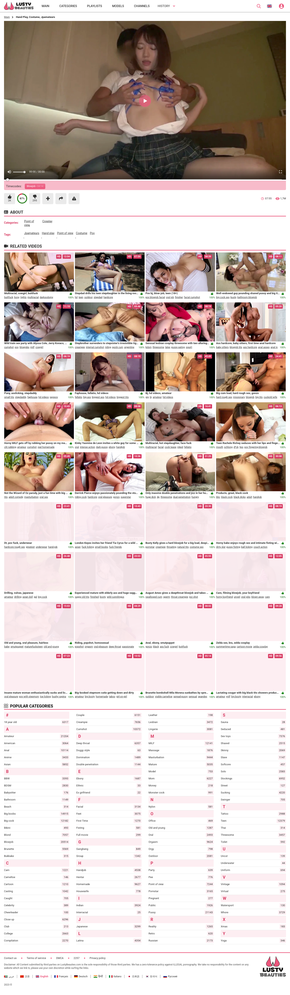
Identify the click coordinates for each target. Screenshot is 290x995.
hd (76, 297)
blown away (257, 597)
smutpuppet (16, 646)
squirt (189, 347)
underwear (41, 547)
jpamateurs (31, 233)
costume (81, 233)
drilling (18, 597)
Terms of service (36, 958)
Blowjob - (35, 186)
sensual (193, 696)
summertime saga (226, 646)
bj (151, 397)
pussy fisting (233, 547)
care (267, 597)
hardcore (108, 297)
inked (180, 447)
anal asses (264, 347)
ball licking (247, 547)
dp (158, 497)
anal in (274, 347)
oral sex (44, 497)
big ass (87, 397)
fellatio (78, 397)
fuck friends (115, 547)
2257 (77, 958)
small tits (9, 397)
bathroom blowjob (247, 297)
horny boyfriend (224, 597)
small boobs (101, 547)
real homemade (46, 447)
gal (35, 597)
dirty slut (220, 547)
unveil (237, 597)
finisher (179, 297)
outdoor (88, 297)
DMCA (60, 958)
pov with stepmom (29, 696)
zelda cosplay (260, 646)
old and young (51, 646)
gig (147, 397)
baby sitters (222, 347)
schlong (228, 447)
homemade (102, 696)
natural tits (183, 547)
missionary (239, 397)
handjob (120, 447)
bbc (218, 497)
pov (92, 233)
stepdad (98, 297)
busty (233, 297)
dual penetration (182, 497)
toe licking (45, 696)
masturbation (31, 497)
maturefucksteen (34, 646)
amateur (157, 397)
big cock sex (222, 297)
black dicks (240, 497)
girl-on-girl (121, 696)
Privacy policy (98, 958)
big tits (259, 397)
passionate (128, 646)
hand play (48, 233)
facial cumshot (192, 297)
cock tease (170, 447)
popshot (79, 646)
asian (78, 547)
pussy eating (178, 347)
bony (16, 297)
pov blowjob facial (155, 297)
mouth (219, 447)
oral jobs (245, 597)
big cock (42, 597)
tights (23, 297)
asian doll (27, 597)
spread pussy (180, 696)
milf (32, 347)
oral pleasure (105, 497)
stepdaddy (20, 397)
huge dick (151, 497)
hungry (195, 497)
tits (6, 497)
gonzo (116, 497)
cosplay (47, 221)
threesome (158, 347)
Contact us (10, 958)
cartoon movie (244, 646)
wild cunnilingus (115, 597)
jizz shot (193, 597)
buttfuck (8, 297)
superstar (126, 497)
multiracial (33, 297)
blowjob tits (236, 347)
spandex (202, 696)
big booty (90, 696)
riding (108, 347)
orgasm (89, 646)
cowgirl (39, 347)
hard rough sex (224, 397)
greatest (30, 547)
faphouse (32, 397)
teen (81, 297)
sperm (166, 597)
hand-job (52, 547)
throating (171, 547)
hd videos (43, 397)
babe (6, 646)
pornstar (150, 547)
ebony (112, 447)
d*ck (236, 447)
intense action (87, 447)
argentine (129, 347)
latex (167, 347)
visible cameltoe (163, 696)
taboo (112, 696)
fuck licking (88, 547)
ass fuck (164, 646)
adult (249, 497)
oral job (170, 297)
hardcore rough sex (14, 547)
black (156, 646)
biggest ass (98, 397)
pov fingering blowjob (255, 447)
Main (7, 17)
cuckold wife (270, 397)
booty (103, 597)
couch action (260, 547)
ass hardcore (250, 347)
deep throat (115, 646)
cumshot (9, 347)
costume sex (196, 547)
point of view (29, 223)
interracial (247, 696)
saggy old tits (82, 597)
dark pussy (102, 447)
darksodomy (46, 297)
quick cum (117, 347)
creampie (80, 347)
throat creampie (179, 597)
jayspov (54, 397)
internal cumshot (95, 347)
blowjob (250, 397)
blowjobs (24, 347)
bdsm (149, 347)
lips (241, 447)
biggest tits (123, 397)
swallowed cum (154, 597)
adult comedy (16, 497)
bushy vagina (59, 696)
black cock (227, 497)
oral (77, 447)
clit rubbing (10, 447)
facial (161, 447)
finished (94, 597)
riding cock (81, 497)
